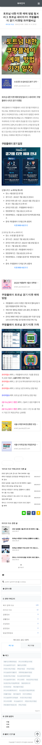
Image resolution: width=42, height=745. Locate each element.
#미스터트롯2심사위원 (25, 661)
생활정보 (21, 619)
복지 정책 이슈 (21, 605)
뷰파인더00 (19, 24)
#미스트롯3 (20, 679)
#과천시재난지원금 (9, 669)
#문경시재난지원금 (31, 701)
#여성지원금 (30, 669)
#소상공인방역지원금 (23, 676)
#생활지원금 (7, 694)
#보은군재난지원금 (32, 679)
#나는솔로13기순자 (9, 665)
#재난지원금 (22, 705)
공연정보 (21, 628)
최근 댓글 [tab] (31, 645)
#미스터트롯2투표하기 (10, 690)
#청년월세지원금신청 (10, 705)
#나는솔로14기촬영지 (10, 672)
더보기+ (37, 711)
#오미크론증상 (27, 694)
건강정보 (21, 624)
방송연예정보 (21, 633)
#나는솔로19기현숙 (9, 679)
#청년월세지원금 (18, 687)
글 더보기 (21, 567)
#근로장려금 (7, 687)
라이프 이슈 (10, 24)
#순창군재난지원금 (9, 676)
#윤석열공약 (17, 694)
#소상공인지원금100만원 (26, 690)
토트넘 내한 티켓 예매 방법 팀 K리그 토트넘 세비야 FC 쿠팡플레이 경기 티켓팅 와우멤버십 (21, 17)
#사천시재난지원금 (26, 697)
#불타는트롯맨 (21, 665)
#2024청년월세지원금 (25, 672)
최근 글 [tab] (11, 645)
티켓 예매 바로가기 (21, 225)
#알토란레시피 (25, 683)
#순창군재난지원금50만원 (11, 683)
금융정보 (21, 614)
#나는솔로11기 (18, 701)
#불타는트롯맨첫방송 (10, 661)
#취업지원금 (21, 669)
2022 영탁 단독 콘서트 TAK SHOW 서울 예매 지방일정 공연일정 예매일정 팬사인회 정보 (16, 476)
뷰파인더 (21, 3)
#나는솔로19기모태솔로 (11, 697)
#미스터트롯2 (8, 701)
